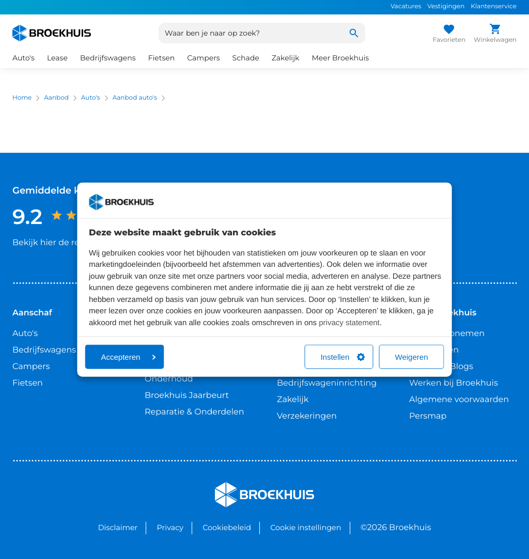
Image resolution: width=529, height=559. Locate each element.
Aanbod (56, 98)
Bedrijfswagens (108, 57)
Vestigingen (445, 6)
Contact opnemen (447, 334)
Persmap (427, 416)
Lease (57, 57)
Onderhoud (169, 379)
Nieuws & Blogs (441, 367)
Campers (203, 57)
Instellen (342, 357)
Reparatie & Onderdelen (194, 412)
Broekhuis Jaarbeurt (187, 396)
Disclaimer (118, 527)
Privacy (170, 527)
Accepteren (128, 357)
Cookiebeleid (227, 527)
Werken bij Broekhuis (453, 383)
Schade (245, 57)
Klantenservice (494, 6)
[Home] (51, 33)
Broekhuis (236, 486)
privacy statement (349, 322)
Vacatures (406, 6)
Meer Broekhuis (340, 57)
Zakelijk (286, 57)
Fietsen (161, 57)
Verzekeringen (307, 416)
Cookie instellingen (305, 527)
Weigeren (411, 357)
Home (22, 98)
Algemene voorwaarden (459, 400)
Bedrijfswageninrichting (327, 383)
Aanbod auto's (135, 98)
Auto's (23, 57)
